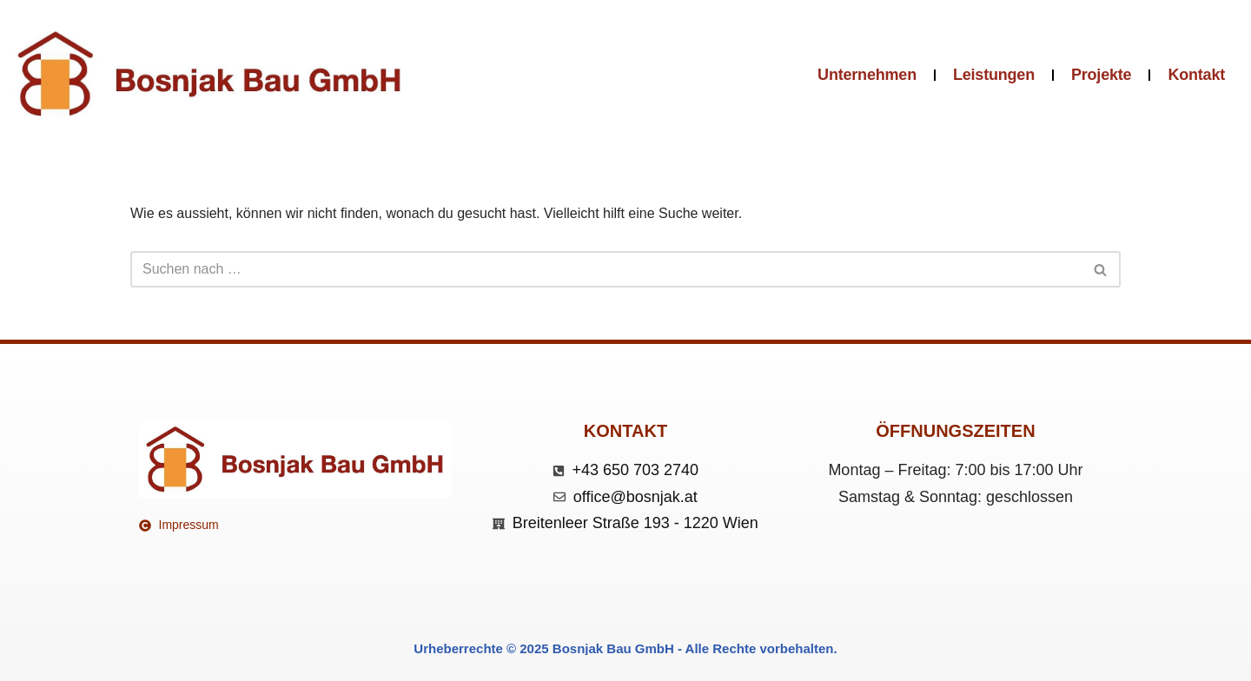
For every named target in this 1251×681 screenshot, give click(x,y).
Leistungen (994, 74)
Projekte (1101, 74)
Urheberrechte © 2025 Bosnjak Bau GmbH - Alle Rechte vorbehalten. (625, 648)
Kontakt (1196, 74)
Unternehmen (867, 74)
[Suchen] (606, 269)
